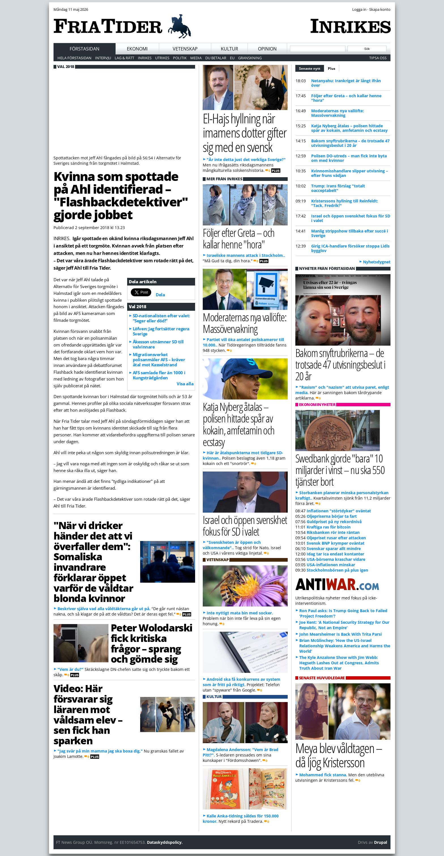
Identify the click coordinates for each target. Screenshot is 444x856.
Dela (160, 294)
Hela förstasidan (74, 57)
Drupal (380, 842)
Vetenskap (185, 49)
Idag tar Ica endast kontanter (335, 554)
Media (196, 57)
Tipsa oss (378, 57)
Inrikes (144, 57)
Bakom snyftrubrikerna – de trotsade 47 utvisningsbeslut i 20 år (350, 143)
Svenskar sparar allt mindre (334, 548)
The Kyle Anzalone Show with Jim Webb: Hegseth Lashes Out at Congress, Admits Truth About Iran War (339, 663)
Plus (331, 68)
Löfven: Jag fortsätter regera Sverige (161, 331)
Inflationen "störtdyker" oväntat (339, 510)
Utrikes (162, 57)
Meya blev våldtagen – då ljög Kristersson (338, 755)
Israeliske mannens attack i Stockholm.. (246, 255)
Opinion (267, 49)
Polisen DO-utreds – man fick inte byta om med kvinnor (349, 158)
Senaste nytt (311, 68)
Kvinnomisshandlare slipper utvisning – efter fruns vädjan (349, 173)
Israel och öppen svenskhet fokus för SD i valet (350, 218)
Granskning (250, 57)
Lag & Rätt (124, 57)
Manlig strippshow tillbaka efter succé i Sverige (349, 233)
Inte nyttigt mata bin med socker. (240, 613)
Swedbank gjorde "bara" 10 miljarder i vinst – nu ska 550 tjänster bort (340, 470)
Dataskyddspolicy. (165, 842)
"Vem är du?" (70, 669)
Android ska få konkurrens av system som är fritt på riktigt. (241, 682)
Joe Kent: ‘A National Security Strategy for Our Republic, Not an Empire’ (344, 625)
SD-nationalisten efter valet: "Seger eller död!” (161, 318)
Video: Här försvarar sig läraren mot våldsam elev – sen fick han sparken (88, 714)
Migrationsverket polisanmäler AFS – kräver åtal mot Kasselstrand (159, 359)
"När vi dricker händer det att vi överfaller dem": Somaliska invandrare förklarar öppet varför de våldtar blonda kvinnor (93, 561)
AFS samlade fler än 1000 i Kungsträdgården (159, 375)
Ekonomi (137, 49)
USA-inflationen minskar (331, 564)
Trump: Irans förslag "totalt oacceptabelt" (338, 188)
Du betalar (215, 57)
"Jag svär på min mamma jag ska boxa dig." (100, 751)
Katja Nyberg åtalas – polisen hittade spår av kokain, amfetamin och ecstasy (349, 128)
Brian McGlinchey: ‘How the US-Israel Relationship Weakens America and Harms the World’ (344, 646)
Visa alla (185, 383)
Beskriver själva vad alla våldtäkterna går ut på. (103, 608)
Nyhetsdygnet (376, 262)
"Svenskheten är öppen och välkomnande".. (232, 545)
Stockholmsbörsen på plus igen (337, 570)
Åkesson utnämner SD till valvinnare (158, 344)
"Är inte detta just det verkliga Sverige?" (246, 159)
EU (232, 57)
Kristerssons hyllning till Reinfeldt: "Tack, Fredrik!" (344, 203)
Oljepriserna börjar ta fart (332, 516)
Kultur (229, 49)
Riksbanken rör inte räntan (333, 532)
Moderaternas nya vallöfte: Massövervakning (337, 113)
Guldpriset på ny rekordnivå (334, 521)
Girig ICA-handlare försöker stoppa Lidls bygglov (350, 248)
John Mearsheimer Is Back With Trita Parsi (340, 634)
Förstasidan (84, 49)
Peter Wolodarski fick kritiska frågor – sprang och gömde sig (151, 643)
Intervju (103, 57)
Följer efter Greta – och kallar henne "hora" (346, 98)
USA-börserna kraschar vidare (336, 559)
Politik (180, 57)
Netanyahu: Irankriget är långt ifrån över (346, 83)
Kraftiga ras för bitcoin (329, 527)
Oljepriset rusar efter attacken (336, 537)
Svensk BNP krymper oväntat (335, 543)
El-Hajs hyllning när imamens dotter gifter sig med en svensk (244, 132)
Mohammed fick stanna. (323, 774)
